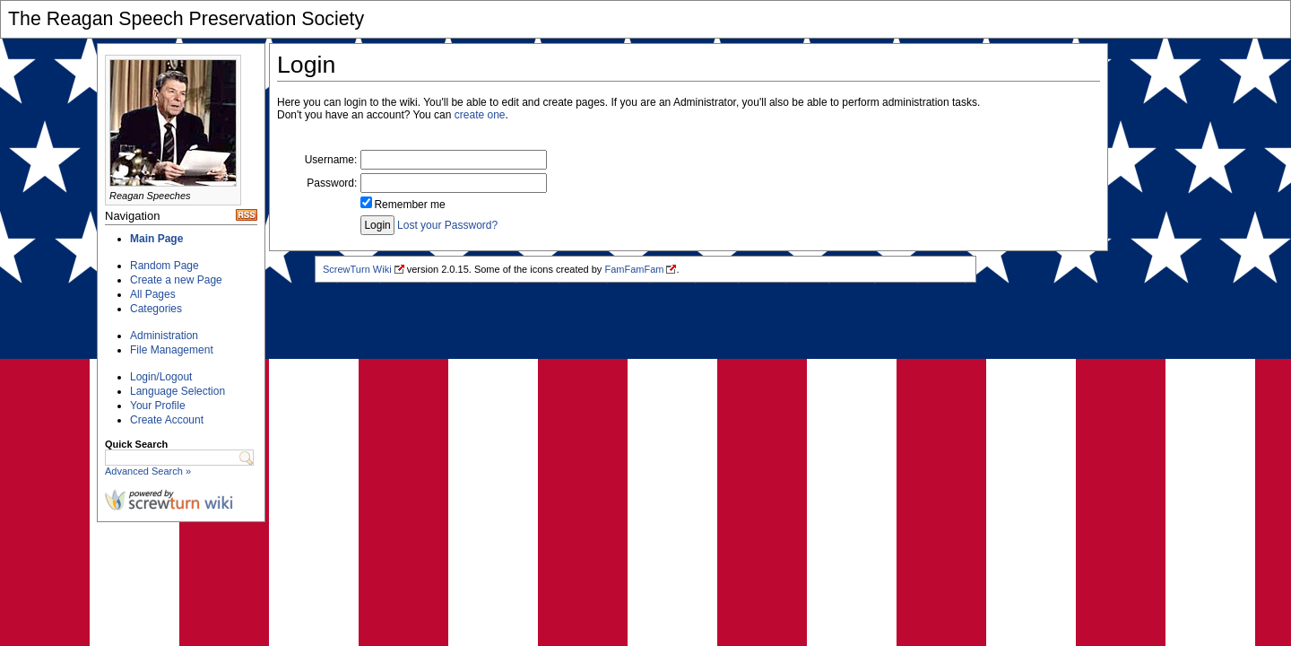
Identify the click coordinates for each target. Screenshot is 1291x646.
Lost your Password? (447, 225)
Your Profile (158, 405)
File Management (171, 350)
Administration (164, 335)
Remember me (409, 204)
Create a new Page (176, 280)
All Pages (153, 294)
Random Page (164, 265)
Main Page (156, 238)
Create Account (167, 420)
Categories (156, 308)
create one (480, 115)
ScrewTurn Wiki (357, 269)
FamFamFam (633, 269)
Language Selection (177, 391)
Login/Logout (161, 377)
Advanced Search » (148, 471)
